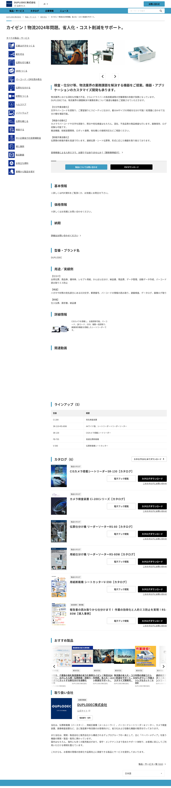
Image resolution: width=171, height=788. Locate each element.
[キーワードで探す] (161, 11)
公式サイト (19, 5)
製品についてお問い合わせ (86, 167)
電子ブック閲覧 (121, 478)
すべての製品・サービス (17, 37)
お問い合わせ (154, 4)
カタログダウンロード (152, 478)
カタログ (34, 10)
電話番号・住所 (84, 718)
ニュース (64, 10)
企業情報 (49, 10)
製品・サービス (16, 10)
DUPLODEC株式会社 (92, 704)
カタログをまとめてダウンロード (149, 459)
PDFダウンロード (131, 167)
